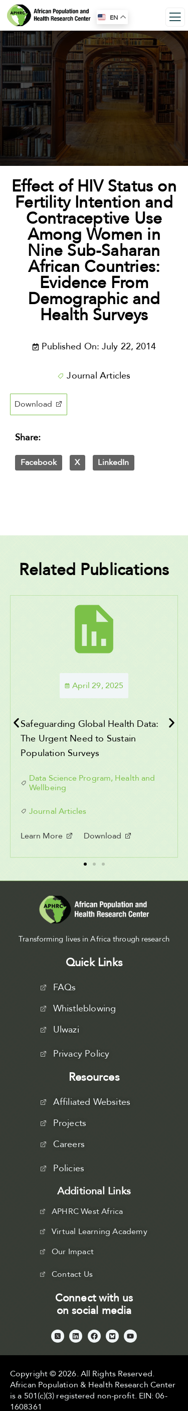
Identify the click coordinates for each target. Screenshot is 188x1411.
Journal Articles (98, 375)
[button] (38, 404)
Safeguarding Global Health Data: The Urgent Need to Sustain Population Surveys (89, 739)
